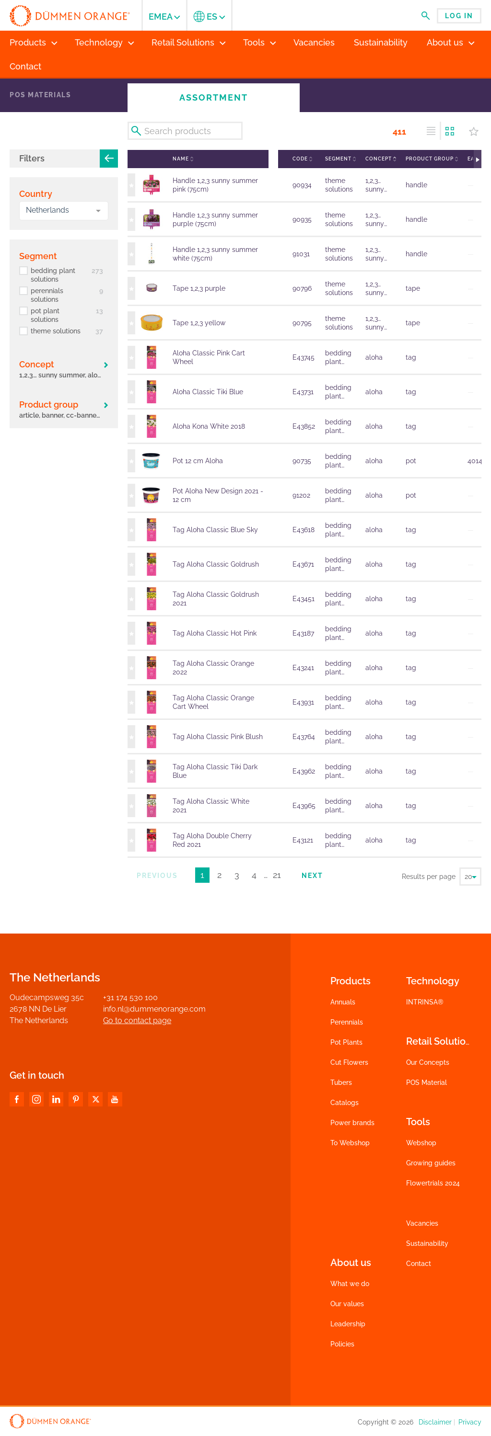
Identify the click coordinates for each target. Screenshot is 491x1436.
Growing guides (431, 1163)
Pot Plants (346, 1042)
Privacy (469, 1422)
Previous (157, 875)
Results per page (429, 876)
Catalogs (344, 1102)
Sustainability (427, 1243)
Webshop (421, 1143)
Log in (459, 16)
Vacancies (422, 1223)
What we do (349, 1284)
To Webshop (350, 1143)
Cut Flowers (349, 1062)
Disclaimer (435, 1422)
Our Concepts (427, 1062)
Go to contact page (137, 1020)
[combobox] (63, 210)
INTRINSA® (425, 1002)
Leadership (347, 1324)
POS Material (426, 1082)
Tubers (341, 1082)
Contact (418, 1263)
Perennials (346, 1022)
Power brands (352, 1123)
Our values (347, 1304)
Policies (342, 1344)
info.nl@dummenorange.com (154, 1009)
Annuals (342, 1002)
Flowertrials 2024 (433, 1183)
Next (312, 875)
